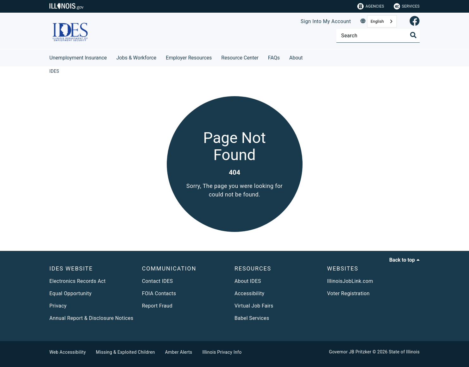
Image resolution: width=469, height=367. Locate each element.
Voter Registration (348, 293)
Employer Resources (189, 58)
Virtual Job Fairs (253, 306)
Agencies (370, 6)
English (377, 21)
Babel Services (251, 318)
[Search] (378, 35)
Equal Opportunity (70, 293)
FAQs (274, 58)
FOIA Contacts (159, 293)
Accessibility (249, 293)
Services (407, 6)
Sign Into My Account (326, 21)
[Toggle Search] (413, 35)
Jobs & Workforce (136, 58)
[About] (307, 56)
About (296, 58)
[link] (415, 21)
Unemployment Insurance (78, 58)
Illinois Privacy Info (221, 352)
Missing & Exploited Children (125, 352)
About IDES (247, 281)
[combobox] (382, 21)
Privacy (57, 306)
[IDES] (54, 71)
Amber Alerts (178, 352)
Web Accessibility (67, 352)
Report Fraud (157, 306)
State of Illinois (404, 351)
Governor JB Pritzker (350, 351)
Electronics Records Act (77, 281)
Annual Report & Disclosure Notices (91, 318)
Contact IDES (157, 281)
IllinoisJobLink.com (350, 281)
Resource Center (240, 58)
